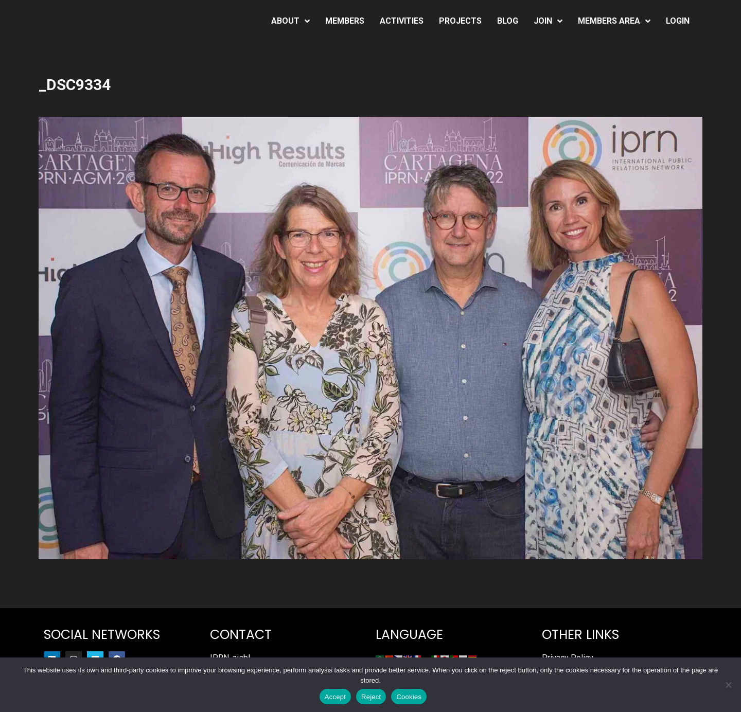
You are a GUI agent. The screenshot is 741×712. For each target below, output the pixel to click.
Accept (335, 697)
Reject (371, 697)
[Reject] (728, 685)
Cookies (408, 697)
